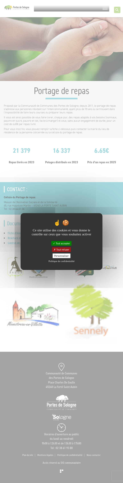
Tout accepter (61, 243)
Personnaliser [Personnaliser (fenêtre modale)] (61, 256)
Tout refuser (61, 249)
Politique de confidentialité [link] (61, 261)
